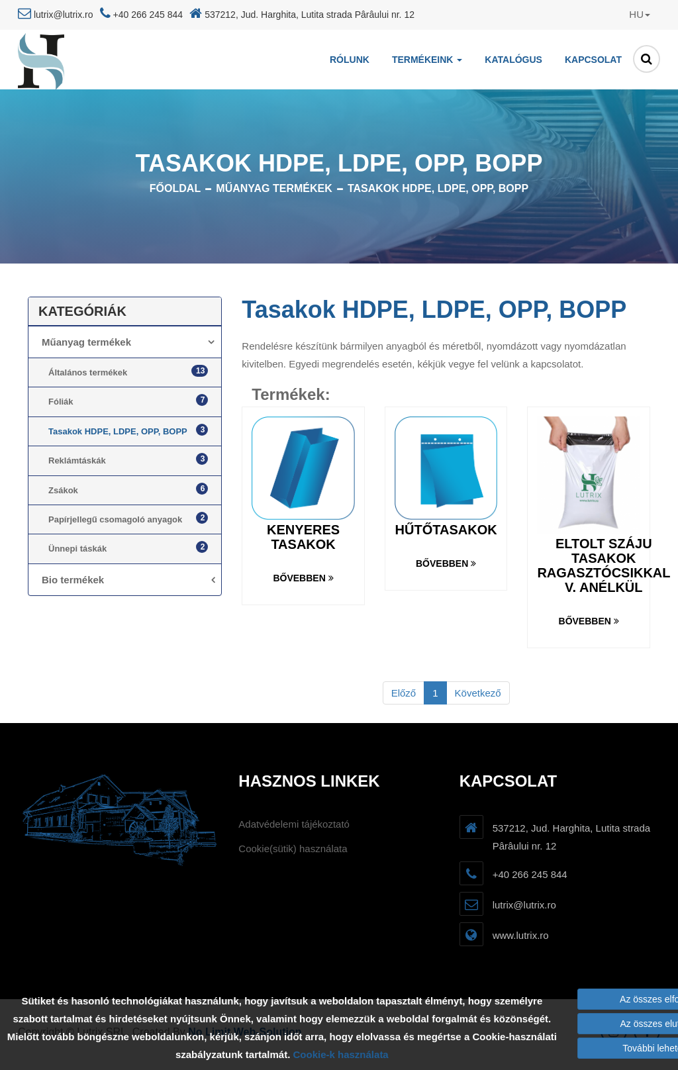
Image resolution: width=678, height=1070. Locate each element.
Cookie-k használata (341, 1054)
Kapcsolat (593, 59)
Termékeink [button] (427, 59)
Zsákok (128, 489)
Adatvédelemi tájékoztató (294, 824)
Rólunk (349, 59)
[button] (626, 14)
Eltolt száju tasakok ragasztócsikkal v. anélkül (603, 565)
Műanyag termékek (274, 188)
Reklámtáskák (128, 459)
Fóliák (128, 400)
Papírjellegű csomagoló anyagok (128, 518)
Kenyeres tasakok (303, 537)
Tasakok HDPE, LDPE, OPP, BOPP (438, 188)
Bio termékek (73, 579)
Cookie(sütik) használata (292, 848)
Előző (403, 693)
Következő (478, 693)
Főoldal (175, 188)
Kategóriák (82, 311)
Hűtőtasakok (446, 529)
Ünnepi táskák (128, 547)
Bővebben (303, 578)
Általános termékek (128, 371)
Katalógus (513, 59)
